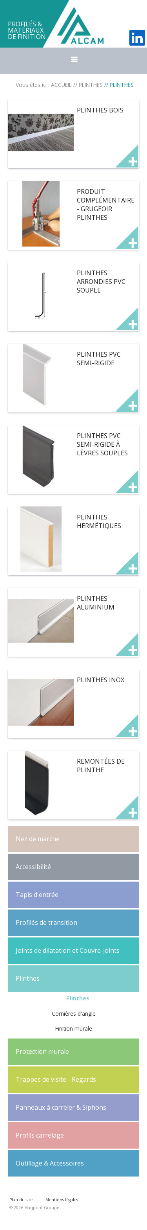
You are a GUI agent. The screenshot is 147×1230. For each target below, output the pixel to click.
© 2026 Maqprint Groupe (34, 1207)
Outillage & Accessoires (50, 1163)
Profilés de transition (46, 922)
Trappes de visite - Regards (56, 1079)
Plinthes (28, 978)
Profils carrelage (40, 1135)
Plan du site (21, 1199)
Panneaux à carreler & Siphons (61, 1107)
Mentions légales (61, 1199)
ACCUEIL (61, 84)
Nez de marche (38, 838)
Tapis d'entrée (37, 894)
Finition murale (73, 1028)
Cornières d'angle (74, 1013)
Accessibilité (33, 866)
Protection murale (42, 1051)
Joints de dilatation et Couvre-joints (68, 950)
